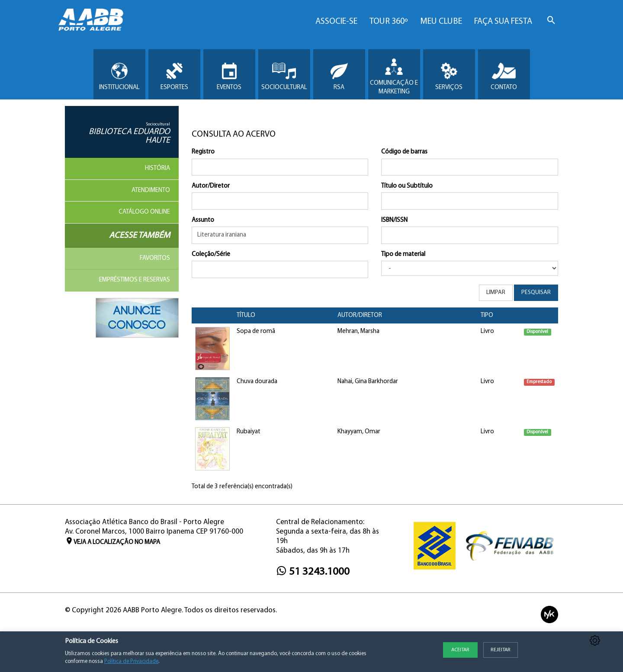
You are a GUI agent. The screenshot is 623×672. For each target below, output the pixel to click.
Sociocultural (284, 77)
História (157, 168)
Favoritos (155, 258)
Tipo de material (403, 254)
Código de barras (404, 152)
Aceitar (460, 650)
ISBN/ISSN (394, 220)
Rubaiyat (248, 432)
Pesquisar (536, 292)
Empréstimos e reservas (134, 280)
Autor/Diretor (211, 186)
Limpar (495, 292)
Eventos (229, 77)
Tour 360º (388, 21)
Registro (203, 152)
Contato (504, 77)
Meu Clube (441, 21)
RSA (339, 77)
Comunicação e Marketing (394, 76)
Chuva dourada (257, 381)
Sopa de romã (256, 331)
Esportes (174, 77)
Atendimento (151, 190)
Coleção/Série (211, 254)
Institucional (119, 77)
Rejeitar (501, 650)
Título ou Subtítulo (407, 186)
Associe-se (336, 21)
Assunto (203, 220)
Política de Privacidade (131, 661)
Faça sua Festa (503, 21)
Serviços (448, 77)
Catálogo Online (144, 212)
